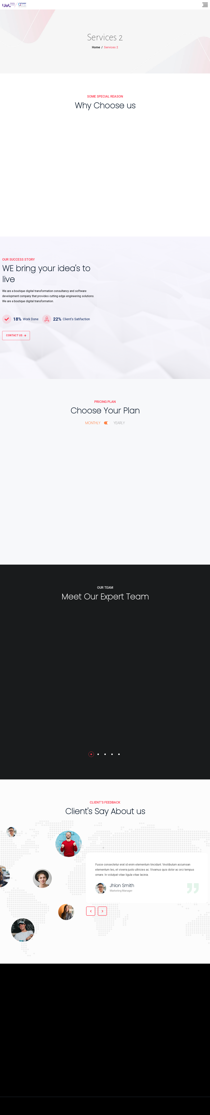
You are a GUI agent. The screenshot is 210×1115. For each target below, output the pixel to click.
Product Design (23, 149)
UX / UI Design (92, 150)
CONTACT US (16, 335)
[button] (91, 754)
